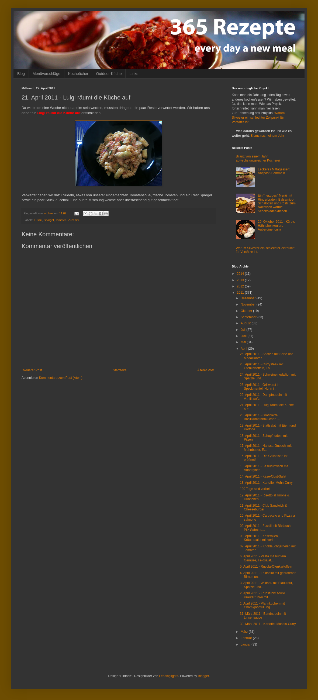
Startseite (120, 370)
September (249, 317)
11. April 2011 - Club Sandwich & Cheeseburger (263, 507)
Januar (246, 644)
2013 (241, 280)
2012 (241, 286)
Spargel (49, 220)
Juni (244, 336)
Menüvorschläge (46, 73)
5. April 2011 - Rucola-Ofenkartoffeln (266, 566)
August (246, 323)
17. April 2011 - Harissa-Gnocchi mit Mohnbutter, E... (266, 447)
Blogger (203, 676)
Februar (247, 638)
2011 (241, 292)
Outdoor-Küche (109, 73)
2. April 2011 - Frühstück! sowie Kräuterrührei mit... (262, 595)
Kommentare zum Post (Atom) (60, 378)
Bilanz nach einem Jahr (267, 136)
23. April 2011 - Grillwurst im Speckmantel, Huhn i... (260, 386)
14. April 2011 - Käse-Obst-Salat (263, 476)
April (244, 349)
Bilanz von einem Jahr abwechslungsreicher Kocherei (258, 158)
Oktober (247, 311)
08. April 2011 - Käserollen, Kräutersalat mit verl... (259, 538)
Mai (244, 342)
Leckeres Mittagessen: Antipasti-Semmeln (274, 171)
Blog (21, 73)
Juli (243, 330)
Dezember (249, 298)
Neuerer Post (32, 370)
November (249, 304)
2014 (241, 274)
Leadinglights (168, 676)
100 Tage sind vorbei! (255, 489)
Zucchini (73, 220)
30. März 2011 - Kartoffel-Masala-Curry (268, 624)
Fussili (38, 220)
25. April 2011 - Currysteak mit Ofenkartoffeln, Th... (261, 366)
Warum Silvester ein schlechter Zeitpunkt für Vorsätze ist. (258, 117)
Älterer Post (205, 370)
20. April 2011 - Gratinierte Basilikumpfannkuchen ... (260, 417)
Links (133, 73)
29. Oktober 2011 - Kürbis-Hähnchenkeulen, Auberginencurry (277, 225)
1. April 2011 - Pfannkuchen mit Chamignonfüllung (262, 605)
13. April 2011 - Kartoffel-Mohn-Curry (266, 483)
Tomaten (60, 220)
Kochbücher (78, 73)
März (245, 632)
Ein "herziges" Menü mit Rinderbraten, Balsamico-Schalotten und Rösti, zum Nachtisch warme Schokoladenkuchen (277, 203)
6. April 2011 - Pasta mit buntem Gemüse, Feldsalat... (263, 558)
